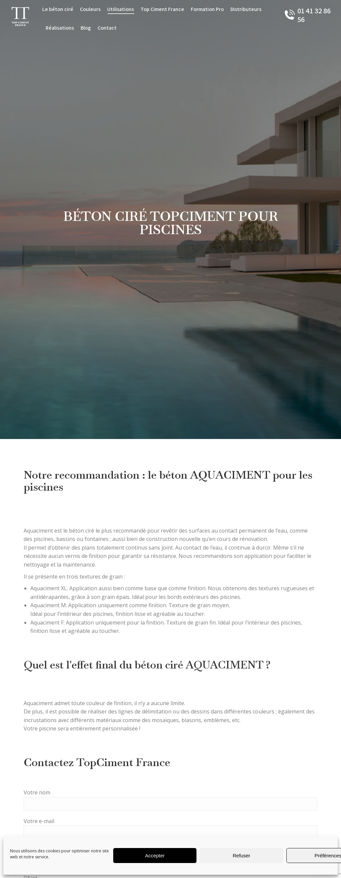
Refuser (241, 855)
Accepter (155, 855)
